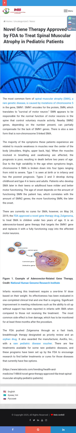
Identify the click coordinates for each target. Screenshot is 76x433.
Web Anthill (59, 415)
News (32, 21)
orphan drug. (10, 339)
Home (8, 21)
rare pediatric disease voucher (32, 343)
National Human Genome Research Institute (35, 282)
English (11, 391)
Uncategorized (21, 21)
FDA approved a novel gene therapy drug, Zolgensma (43, 215)
